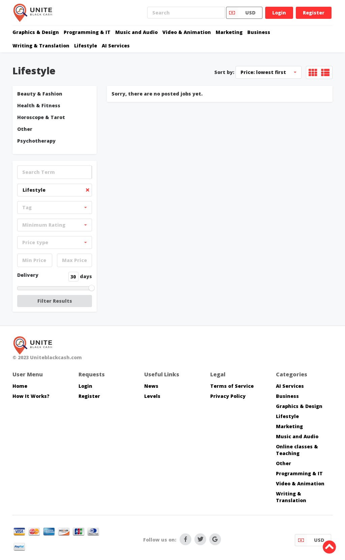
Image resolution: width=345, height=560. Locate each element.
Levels (152, 396)
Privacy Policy (228, 396)
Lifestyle (85, 45)
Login (279, 12)
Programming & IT (87, 32)
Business (258, 32)
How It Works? (31, 396)
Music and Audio (136, 32)
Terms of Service (232, 386)
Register (313, 12)
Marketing (229, 32)
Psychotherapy (36, 141)
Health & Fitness (38, 105)
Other (24, 129)
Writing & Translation (40, 45)
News (151, 386)
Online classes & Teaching (297, 449)
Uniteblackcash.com (56, 357)
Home (19, 386)
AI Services (116, 45)
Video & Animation (186, 32)
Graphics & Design (35, 32)
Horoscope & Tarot (41, 117)
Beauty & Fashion (39, 93)
